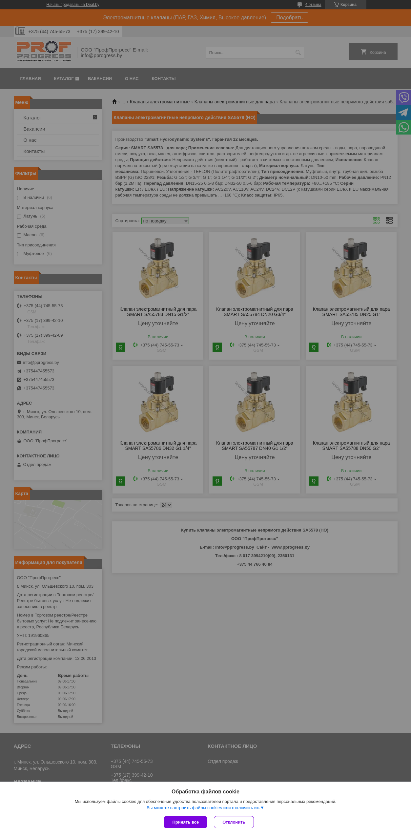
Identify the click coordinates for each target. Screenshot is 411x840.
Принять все (185, 822)
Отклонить (233, 822)
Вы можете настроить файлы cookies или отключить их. (203, 807)
